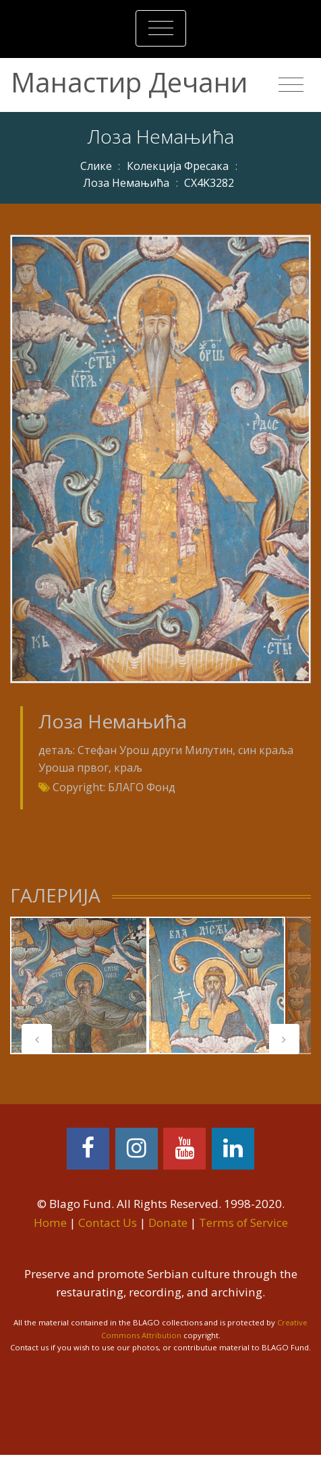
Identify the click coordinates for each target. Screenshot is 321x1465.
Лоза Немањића (126, 182)
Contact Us (107, 1222)
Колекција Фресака (178, 166)
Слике (96, 166)
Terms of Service (243, 1222)
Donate (167, 1222)
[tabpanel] (79, 985)
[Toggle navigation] (161, 28)
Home (50, 1222)
